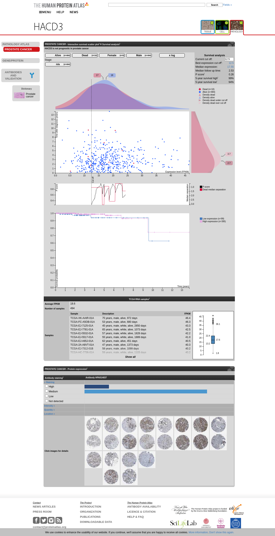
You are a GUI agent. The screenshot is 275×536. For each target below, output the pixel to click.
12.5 (231, 63)
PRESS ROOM (42, 511)
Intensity (48, 406)
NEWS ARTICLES (44, 506)
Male (143, 55)
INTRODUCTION (90, 506)
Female (116, 55)
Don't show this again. (221, 532)
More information (198, 532)
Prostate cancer (30, 95)
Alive (62, 55)
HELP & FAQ (135, 516)
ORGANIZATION (90, 511)
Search (214, 5)
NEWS (74, 12)
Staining (50, 382)
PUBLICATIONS (90, 516)
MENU (45, 12)
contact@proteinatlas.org (49, 527)
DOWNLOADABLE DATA (96, 521)
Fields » (227, 4)
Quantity (48, 410)
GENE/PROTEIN (13, 60)
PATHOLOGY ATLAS (16, 44)
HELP (60, 12)
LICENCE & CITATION (141, 511)
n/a (63, 64)
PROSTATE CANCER (18, 49)
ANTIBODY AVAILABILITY (144, 506)
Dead (89, 55)
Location (48, 414)
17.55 (230, 66)
